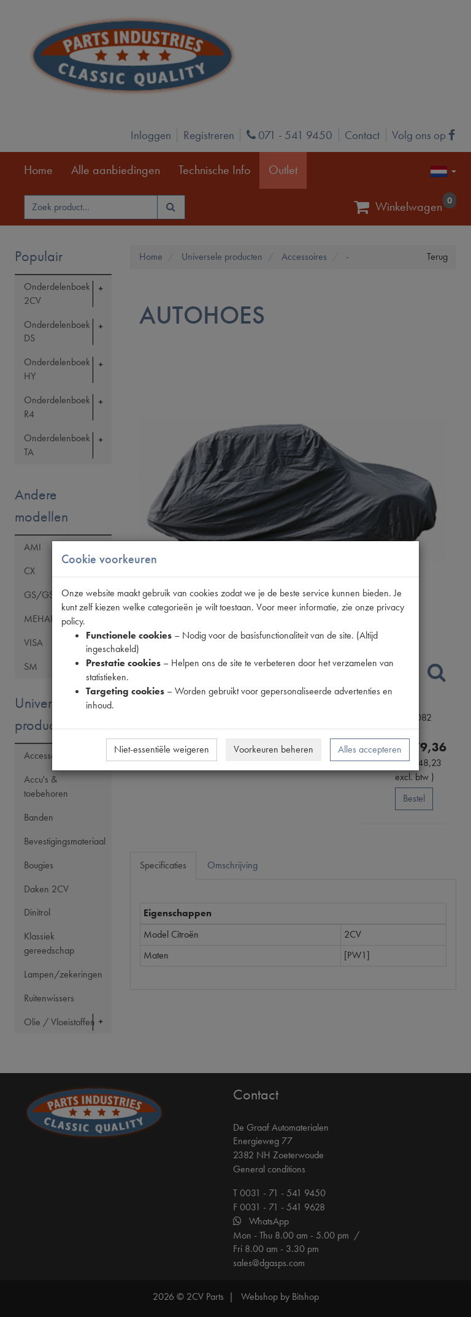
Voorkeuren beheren (273, 749)
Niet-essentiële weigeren (161, 749)
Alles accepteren (370, 749)
